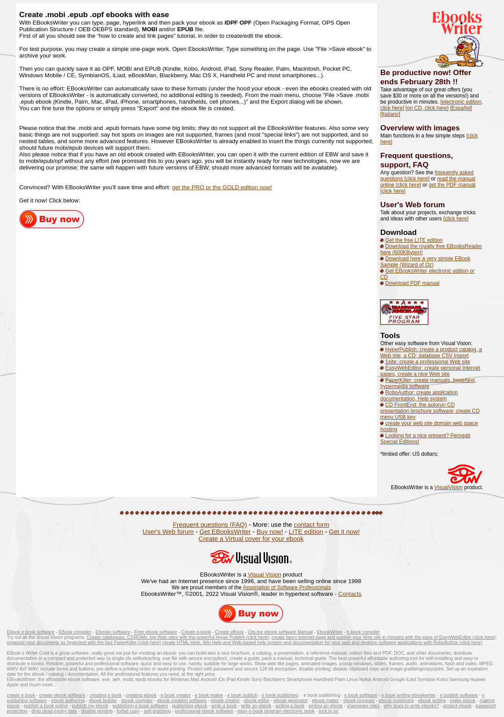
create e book (21, 695)
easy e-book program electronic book (276, 710)
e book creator (176, 695)
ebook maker (325, 700)
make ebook (462, 700)
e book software (360, 695)
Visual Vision (264, 574)
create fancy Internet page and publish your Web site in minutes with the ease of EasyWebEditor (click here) (384, 637)
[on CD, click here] (427, 108)
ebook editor (257, 700)
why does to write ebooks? (411, 705)
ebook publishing (396, 700)
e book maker (209, 695)
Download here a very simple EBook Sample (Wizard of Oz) (425, 262)
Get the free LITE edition (414, 240)
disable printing (96, 710)
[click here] (455, 219)
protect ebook (457, 705)
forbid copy (128, 710)
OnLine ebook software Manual (280, 631)
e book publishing (280, 695)
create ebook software (63, 695)
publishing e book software (140, 705)
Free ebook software (155, 631)
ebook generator (291, 700)
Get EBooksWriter (225, 531)
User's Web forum (412, 204)
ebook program (359, 700)
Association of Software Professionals (287, 587)
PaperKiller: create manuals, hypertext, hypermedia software (428, 383)
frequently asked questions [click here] (426, 175)
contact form (312, 524)
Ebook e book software (30, 631)
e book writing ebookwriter (408, 695)
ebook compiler (137, 700)
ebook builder (103, 700)
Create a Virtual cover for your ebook (251, 538)
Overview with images (420, 127)
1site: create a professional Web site (427, 362)
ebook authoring (67, 700)
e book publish (242, 695)
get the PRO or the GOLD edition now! (222, 187)
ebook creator (225, 700)
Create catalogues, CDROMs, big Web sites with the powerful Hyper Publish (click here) (178, 637)
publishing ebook (189, 705)
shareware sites (363, 705)
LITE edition (306, 531)
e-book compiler (363, 631)
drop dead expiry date (54, 710)
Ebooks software (113, 631)
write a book (223, 705)
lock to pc (328, 710)
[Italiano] (390, 114)
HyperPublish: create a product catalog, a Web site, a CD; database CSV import (431, 352)
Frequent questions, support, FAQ (416, 160)
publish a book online (46, 705)
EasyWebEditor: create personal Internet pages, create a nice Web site (430, 371)
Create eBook (229, 631)
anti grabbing (157, 710)
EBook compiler (74, 631)
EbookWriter (329, 631)
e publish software (459, 695)
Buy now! (270, 531)
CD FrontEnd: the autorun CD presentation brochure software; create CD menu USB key (429, 411)
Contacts (350, 594)
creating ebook (141, 695)
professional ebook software (204, 710)
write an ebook (256, 705)
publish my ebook (90, 705)
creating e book (106, 695)
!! (455, 81)
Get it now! (344, 531)
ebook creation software (182, 700)
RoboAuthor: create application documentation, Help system (418, 395)
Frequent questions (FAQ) (210, 524)
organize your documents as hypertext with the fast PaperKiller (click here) (84, 642)
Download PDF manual (412, 283)
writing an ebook (325, 705)
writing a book (290, 705)
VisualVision (448, 487)
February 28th (426, 81)
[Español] (461, 108)
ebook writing (432, 700)
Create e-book (196, 631)
